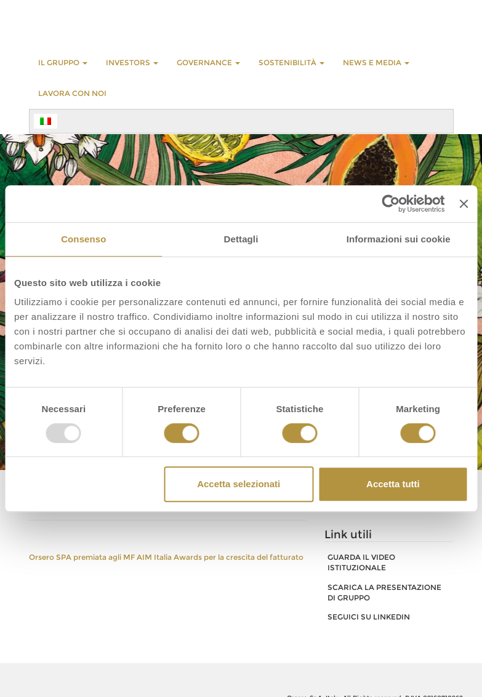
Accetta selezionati (238, 484)
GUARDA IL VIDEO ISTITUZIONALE (361, 562)
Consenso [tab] (83, 239)
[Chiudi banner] (463, 203)
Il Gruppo (62, 62)
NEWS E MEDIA (376, 62)
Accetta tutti (393, 484)
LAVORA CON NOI (72, 93)
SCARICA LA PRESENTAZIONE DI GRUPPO (384, 592)
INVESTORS (132, 62)
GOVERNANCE (208, 62)
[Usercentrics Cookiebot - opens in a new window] (391, 203)
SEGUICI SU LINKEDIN (368, 616)
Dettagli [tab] (241, 239)
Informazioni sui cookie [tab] (399, 239)
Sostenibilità (291, 62)
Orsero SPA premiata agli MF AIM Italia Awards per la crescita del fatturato (166, 557)
